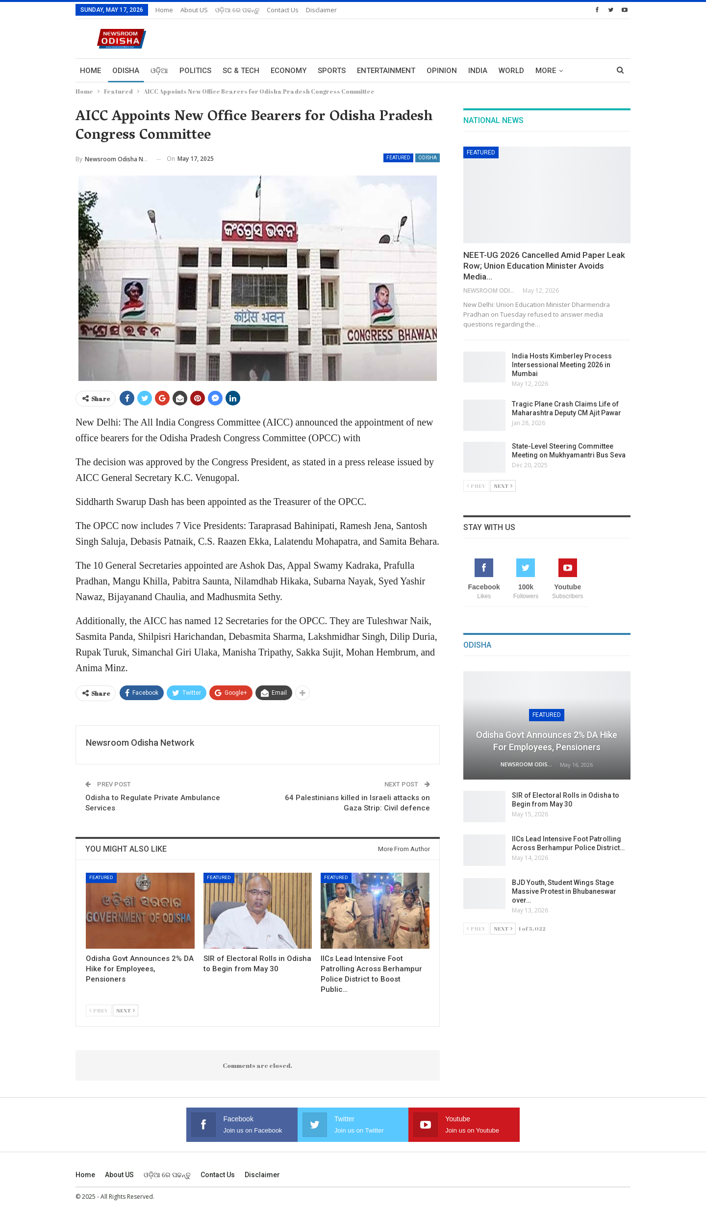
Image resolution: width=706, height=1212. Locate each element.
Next (125, 1010)
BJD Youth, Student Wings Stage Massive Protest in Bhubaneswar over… (564, 891)
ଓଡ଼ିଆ (159, 70)
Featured (398, 157)
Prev (98, 1010)
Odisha (125, 70)
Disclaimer (321, 9)
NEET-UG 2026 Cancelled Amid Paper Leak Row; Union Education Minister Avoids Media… (544, 265)
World (511, 70)
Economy (288, 70)
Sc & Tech (241, 70)
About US (194, 9)
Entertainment (386, 70)
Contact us (283, 9)
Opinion (442, 70)
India (477, 70)
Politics (195, 70)
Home (164, 9)
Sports (332, 70)
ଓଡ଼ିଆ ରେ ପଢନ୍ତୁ (237, 9)
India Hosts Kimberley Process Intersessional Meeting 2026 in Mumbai (562, 365)
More (545, 70)
